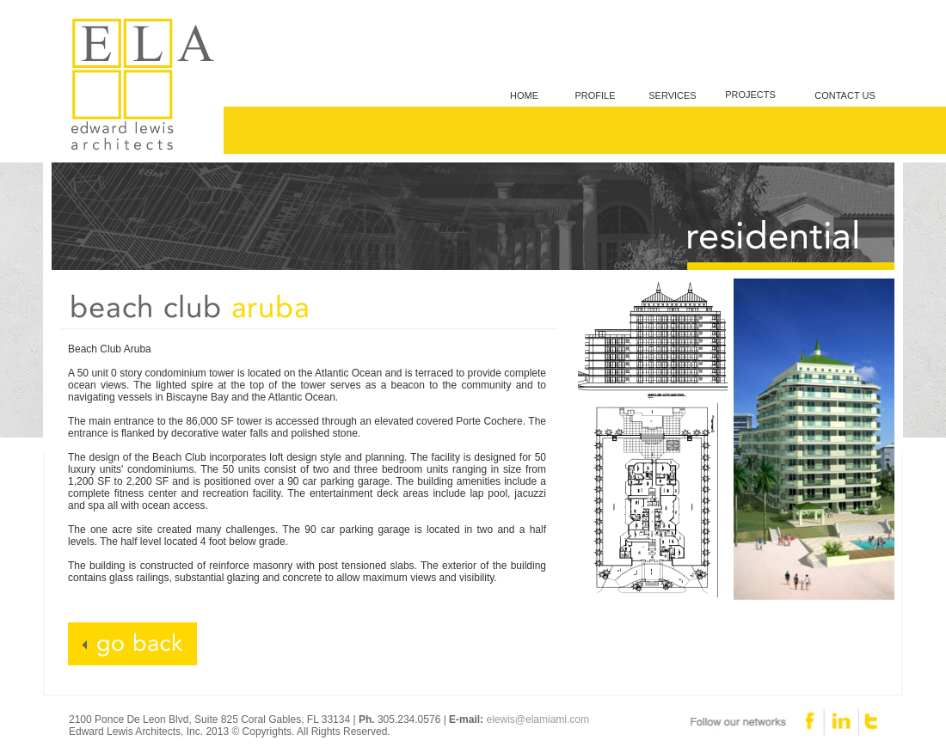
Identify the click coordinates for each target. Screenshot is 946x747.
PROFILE (594, 95)
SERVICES (672, 95)
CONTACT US (844, 95)
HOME (524, 95)
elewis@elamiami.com (537, 719)
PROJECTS (750, 94)
